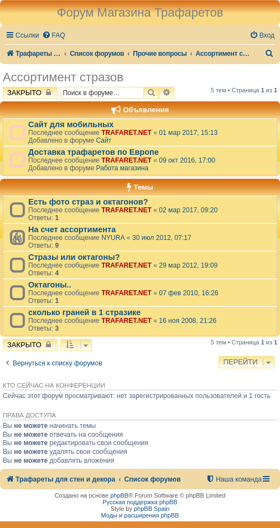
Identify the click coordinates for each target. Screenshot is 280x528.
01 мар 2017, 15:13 (188, 133)
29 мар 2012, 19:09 (188, 265)
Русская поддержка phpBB (139, 502)
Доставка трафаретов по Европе (93, 152)
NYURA (113, 238)
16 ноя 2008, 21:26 (187, 321)
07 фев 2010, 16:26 (188, 293)
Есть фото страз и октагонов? (88, 201)
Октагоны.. (49, 284)
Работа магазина (122, 168)
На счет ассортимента (72, 229)
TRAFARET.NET (126, 133)
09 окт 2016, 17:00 (187, 160)
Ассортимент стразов (63, 77)
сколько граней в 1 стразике (84, 312)
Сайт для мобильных (70, 124)
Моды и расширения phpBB (140, 515)
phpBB (119, 495)
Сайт (103, 140)
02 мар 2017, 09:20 (188, 210)
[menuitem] (53, 35)
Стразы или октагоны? (74, 257)
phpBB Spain (151, 508)
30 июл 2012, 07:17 (161, 238)
